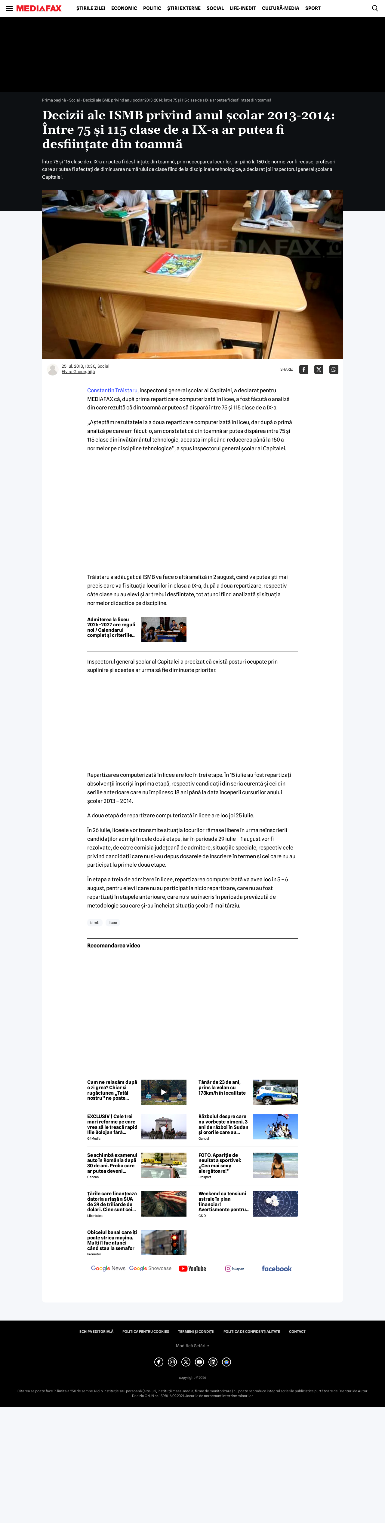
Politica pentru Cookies (145, 1332)
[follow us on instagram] (235, 1269)
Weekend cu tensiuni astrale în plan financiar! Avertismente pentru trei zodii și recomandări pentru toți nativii (222, 1201)
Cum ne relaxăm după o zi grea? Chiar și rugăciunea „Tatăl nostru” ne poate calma (112, 1090)
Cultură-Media (280, 8)
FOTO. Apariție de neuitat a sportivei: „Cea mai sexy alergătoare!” (220, 1163)
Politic (152, 8)
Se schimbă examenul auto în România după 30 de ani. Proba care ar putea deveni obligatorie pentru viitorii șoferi (112, 1163)
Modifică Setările (192, 1345)
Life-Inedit (243, 8)
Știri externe (184, 8)
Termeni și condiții (196, 1332)
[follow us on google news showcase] (150, 1269)
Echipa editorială (96, 1332)
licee (113, 922)
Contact (297, 1332)
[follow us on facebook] (277, 1269)
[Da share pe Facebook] (303, 369)
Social (215, 8)
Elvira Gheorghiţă (78, 371)
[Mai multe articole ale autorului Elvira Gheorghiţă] (53, 369)
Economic (124, 8)
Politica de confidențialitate (251, 1332)
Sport (313, 8)
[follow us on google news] (108, 1269)
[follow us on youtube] (192, 1269)
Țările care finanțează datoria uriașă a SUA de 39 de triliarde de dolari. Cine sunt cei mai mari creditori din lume (112, 1201)
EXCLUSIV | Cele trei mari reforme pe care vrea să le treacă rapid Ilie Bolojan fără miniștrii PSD (112, 1124)
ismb (95, 922)
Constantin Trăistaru (112, 390)
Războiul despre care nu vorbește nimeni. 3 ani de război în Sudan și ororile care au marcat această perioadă (223, 1124)
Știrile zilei (90, 8)
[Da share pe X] (318, 369)
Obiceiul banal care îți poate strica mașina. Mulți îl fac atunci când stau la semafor (112, 1240)
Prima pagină (54, 100)
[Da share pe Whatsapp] (333, 369)
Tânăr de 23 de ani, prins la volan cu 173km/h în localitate (222, 1088)
